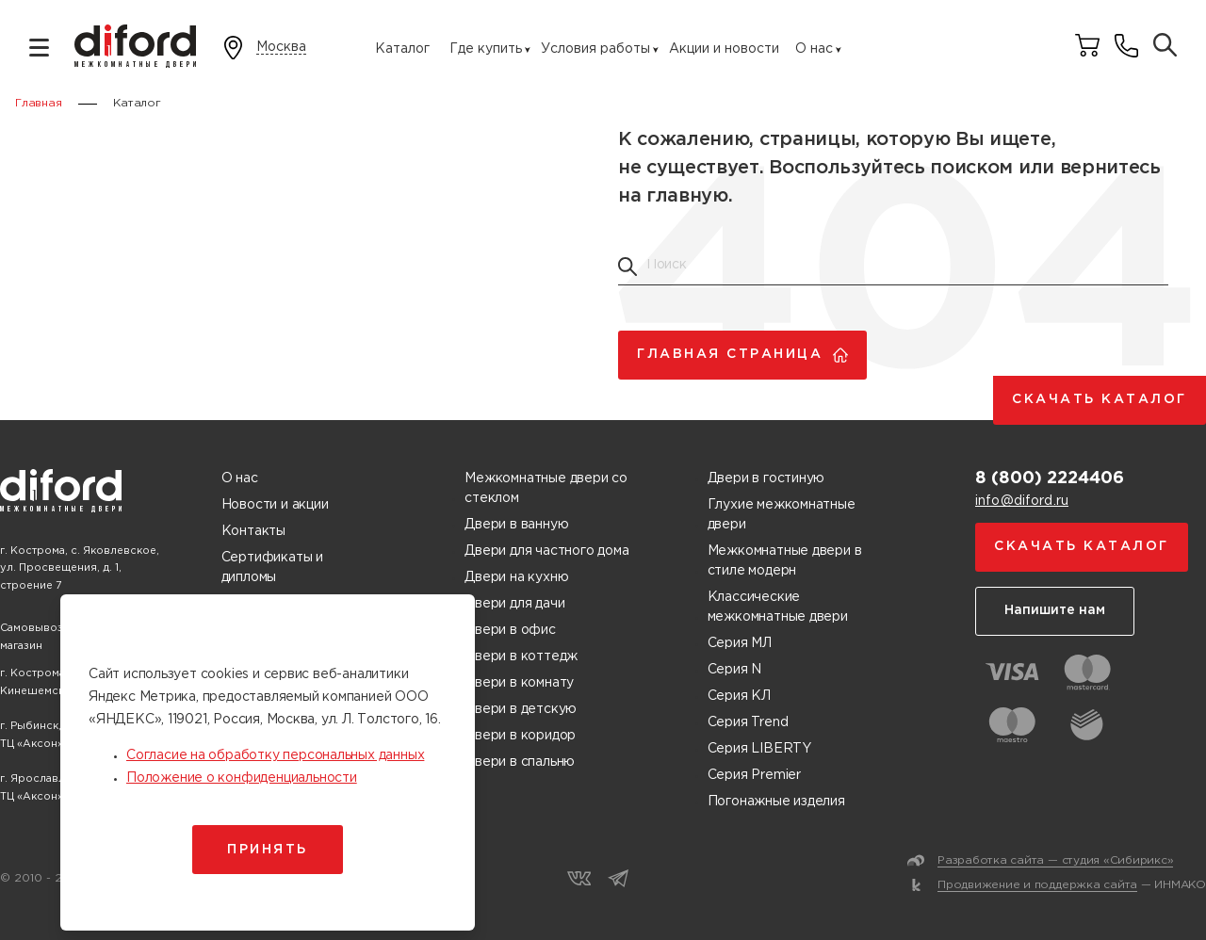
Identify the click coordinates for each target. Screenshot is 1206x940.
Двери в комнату (519, 683)
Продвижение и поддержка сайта (1037, 885)
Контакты (253, 531)
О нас (814, 49)
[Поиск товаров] (1165, 46)
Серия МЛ (740, 643)
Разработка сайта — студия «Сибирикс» (1055, 860)
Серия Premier (754, 775)
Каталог (402, 49)
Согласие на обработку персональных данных (275, 755)
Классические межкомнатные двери (778, 607)
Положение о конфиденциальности (241, 778)
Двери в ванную (516, 524)
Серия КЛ (739, 696)
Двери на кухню (516, 577)
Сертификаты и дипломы (272, 567)
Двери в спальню (519, 762)
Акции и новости (724, 49)
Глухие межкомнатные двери (782, 514)
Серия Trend (748, 722)
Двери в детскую (520, 709)
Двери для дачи (514, 603)
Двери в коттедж (521, 656)
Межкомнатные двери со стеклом (545, 488)
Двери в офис (509, 630)
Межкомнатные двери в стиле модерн (785, 560)
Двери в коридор (520, 735)
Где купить (485, 49)
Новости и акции (275, 505)
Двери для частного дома (546, 551)
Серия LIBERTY (759, 748)
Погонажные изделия (776, 801)
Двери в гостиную (766, 478)
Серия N (735, 669)
